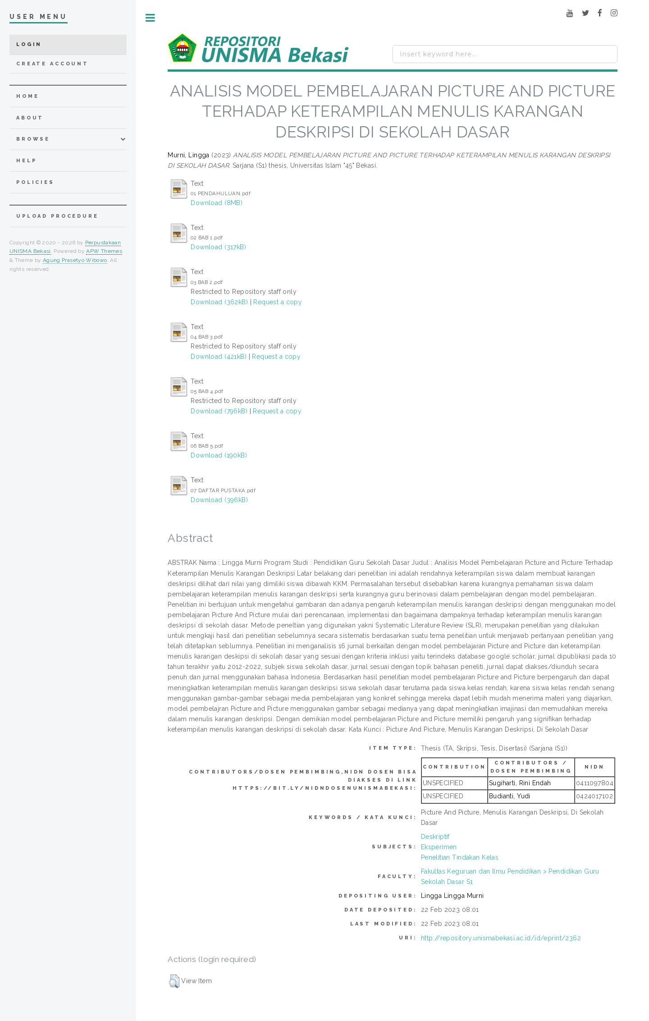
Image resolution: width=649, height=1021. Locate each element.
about (30, 118)
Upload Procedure (57, 216)
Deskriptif (435, 836)
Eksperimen (439, 847)
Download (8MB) (216, 202)
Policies (35, 182)
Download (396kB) (219, 500)
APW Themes (104, 251)
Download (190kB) (219, 455)
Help (26, 161)
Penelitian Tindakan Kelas (460, 857)
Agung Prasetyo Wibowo (75, 260)
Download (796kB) (219, 411)
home (27, 96)
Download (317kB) (218, 247)
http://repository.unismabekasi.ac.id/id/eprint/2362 (501, 938)
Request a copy (277, 302)
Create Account (52, 64)
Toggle (150, 18)
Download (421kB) (219, 356)
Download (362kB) (219, 302)
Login (29, 44)
